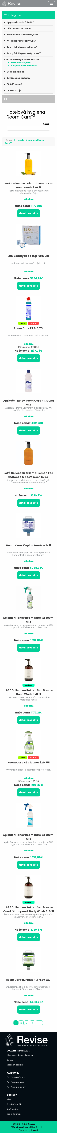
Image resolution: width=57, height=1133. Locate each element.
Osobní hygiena (15, 71)
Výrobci (10, 1099)
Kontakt (10, 1060)
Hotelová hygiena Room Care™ (23, 59)
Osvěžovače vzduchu (18, 78)
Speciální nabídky (15, 1104)
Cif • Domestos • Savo (19, 28)
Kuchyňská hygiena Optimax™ (24, 53)
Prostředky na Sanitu (16, 1077)
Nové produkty (13, 1109)
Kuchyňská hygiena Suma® (22, 47)
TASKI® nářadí (14, 84)
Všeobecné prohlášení (24, 1127)
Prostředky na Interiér (16, 1082)
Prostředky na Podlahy (16, 1087)
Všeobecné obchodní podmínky (21, 1055)
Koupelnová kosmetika (24, 65)
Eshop (9, 140)
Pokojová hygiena (21, 62)
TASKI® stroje (14, 90)
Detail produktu (28, 213)
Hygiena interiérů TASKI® (20, 22)
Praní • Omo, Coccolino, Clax (22, 34)
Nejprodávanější (14, 1114)
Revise (31, 1124)
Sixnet (34, 1130)
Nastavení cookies (15, 1065)
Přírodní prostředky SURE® (21, 40)
